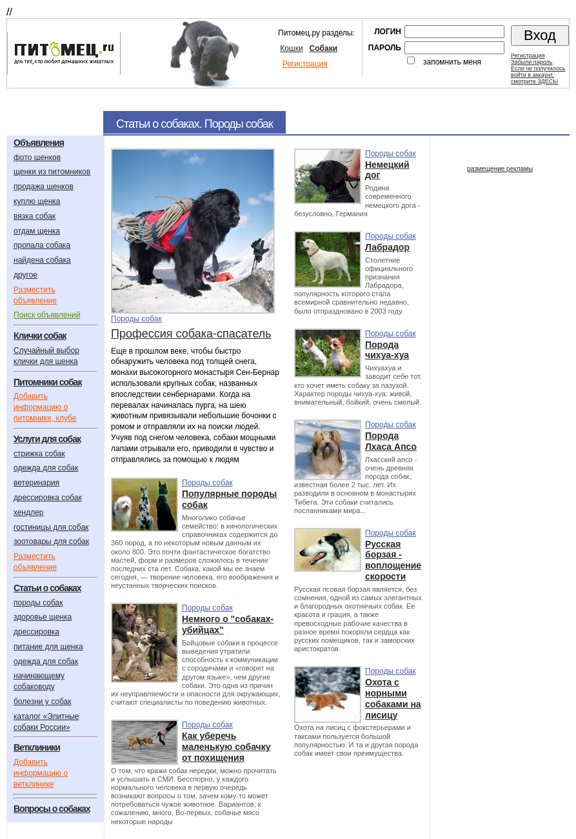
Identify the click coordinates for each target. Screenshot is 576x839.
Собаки (323, 48)
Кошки (291, 48)
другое (25, 274)
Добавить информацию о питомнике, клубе (45, 407)
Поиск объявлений (47, 314)
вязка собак (34, 216)
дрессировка (36, 631)
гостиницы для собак (51, 527)
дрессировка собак (48, 497)
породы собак (38, 602)
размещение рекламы (500, 168)
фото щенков (37, 157)
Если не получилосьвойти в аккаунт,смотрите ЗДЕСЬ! (538, 75)
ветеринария (36, 482)
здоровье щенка (43, 617)
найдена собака (42, 260)
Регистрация (305, 63)
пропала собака (42, 245)
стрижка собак (39, 453)
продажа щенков (44, 186)
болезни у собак (43, 701)
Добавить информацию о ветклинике (41, 773)
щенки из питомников (52, 171)
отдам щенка (37, 231)
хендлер (29, 512)
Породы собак (136, 318)
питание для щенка (48, 646)
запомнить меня (452, 61)
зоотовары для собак (51, 541)
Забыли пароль (531, 62)
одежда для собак (46, 467)
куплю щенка (37, 201)
